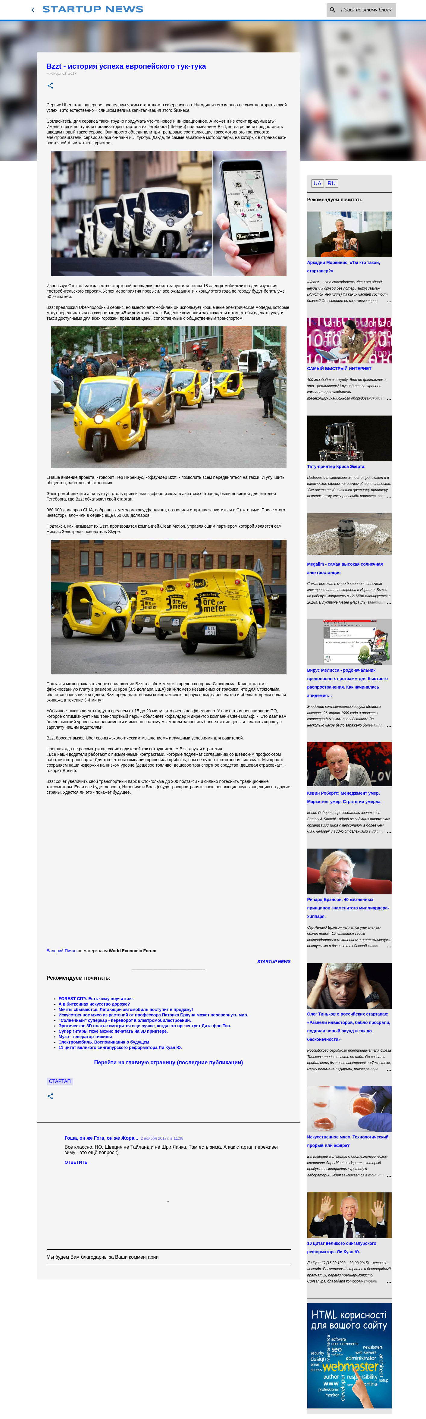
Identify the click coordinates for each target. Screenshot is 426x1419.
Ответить (76, 1162)
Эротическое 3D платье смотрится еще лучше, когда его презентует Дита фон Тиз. (145, 1025)
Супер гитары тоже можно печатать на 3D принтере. (113, 1031)
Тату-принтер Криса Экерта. (336, 466)
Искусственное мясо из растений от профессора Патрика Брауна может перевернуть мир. (153, 1014)
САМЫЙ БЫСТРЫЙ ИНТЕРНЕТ (339, 368)
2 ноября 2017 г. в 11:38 (162, 1138)
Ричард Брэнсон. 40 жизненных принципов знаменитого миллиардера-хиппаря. (348, 908)
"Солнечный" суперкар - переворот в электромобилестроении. (125, 1020)
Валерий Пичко (62, 950)
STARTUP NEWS (93, 9)
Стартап (60, 1081)
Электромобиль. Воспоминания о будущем (104, 1042)
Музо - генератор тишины (85, 1036)
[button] (50, 86)
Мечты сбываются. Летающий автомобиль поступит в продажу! (126, 1009)
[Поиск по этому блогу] (364, 10)
